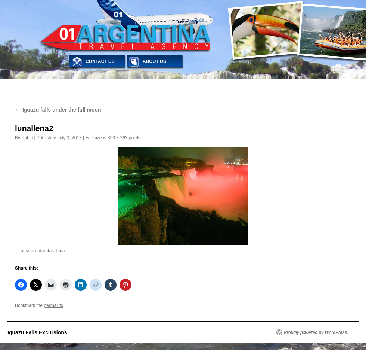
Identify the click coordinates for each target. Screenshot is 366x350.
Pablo (27, 137)
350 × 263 (118, 137)
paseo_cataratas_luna (43, 250)
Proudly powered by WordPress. (316, 332)
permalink (53, 305)
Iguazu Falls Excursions (37, 332)
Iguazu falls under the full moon (58, 110)
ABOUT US (154, 61)
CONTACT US (100, 61)
